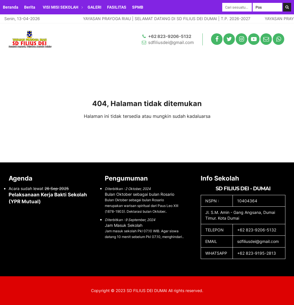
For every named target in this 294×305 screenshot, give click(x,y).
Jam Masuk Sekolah (123, 225)
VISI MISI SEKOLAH (60, 7)
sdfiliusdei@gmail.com (171, 42)
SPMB (137, 7)
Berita (29, 7)
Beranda (10, 7)
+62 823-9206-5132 (169, 36)
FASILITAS (116, 7)
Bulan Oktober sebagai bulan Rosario (139, 194)
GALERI (94, 7)
